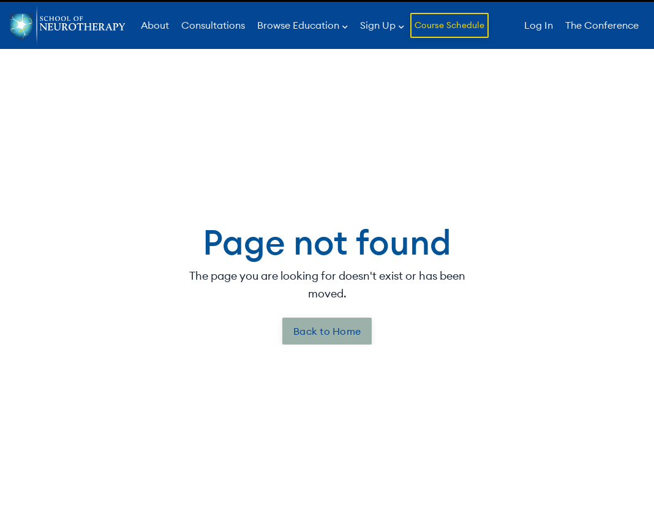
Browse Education (302, 25)
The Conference (602, 25)
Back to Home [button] (327, 331)
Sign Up (382, 25)
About (155, 25)
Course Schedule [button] (449, 25)
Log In (538, 25)
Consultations (213, 25)
